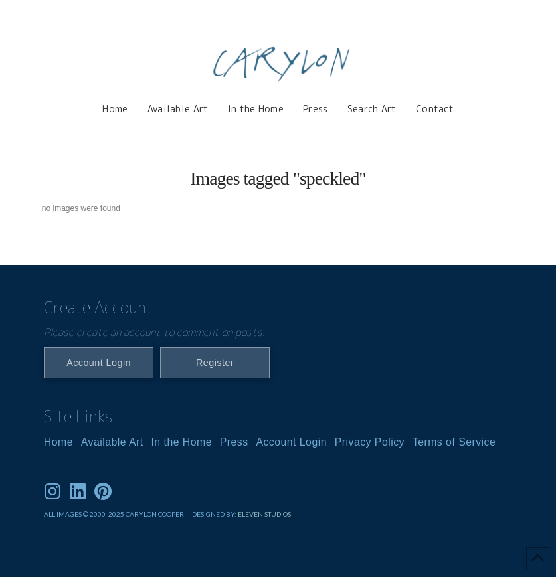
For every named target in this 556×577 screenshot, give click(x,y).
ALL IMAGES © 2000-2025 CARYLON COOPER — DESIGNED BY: (141, 514)
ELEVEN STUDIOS (264, 514)
